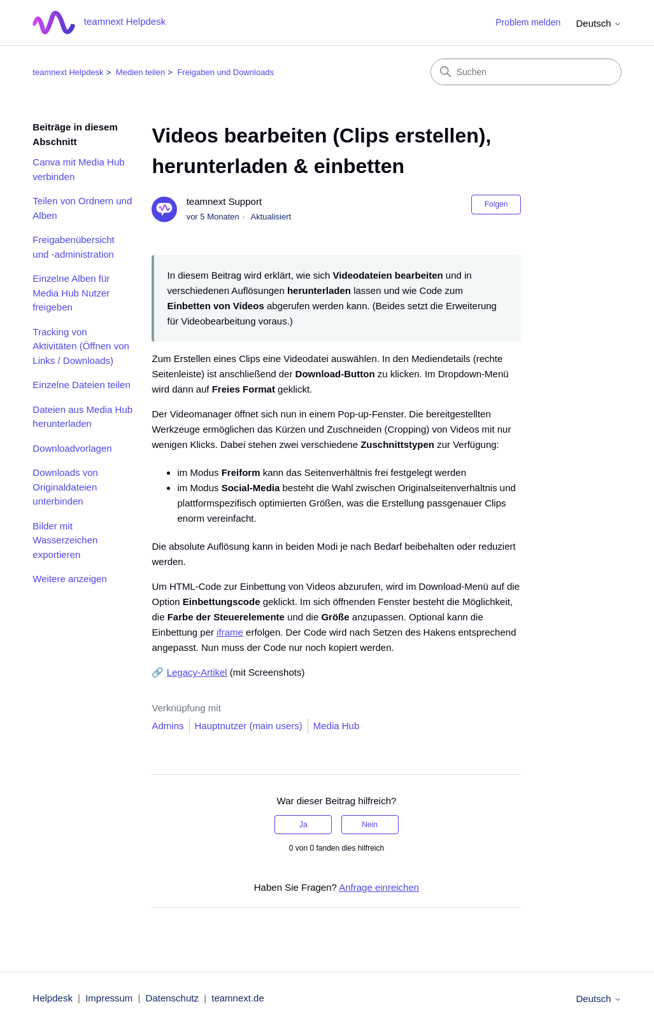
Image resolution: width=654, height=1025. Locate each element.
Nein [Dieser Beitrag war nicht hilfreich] (370, 824)
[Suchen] (526, 72)
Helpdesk (52, 998)
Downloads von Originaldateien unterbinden (65, 486)
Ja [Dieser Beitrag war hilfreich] (303, 824)
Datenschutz (172, 998)
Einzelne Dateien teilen (81, 384)
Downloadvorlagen (71, 448)
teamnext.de (237, 998)
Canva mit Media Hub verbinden (78, 169)
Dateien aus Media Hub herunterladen (82, 416)
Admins (167, 725)
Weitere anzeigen (69, 578)
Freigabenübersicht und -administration (73, 247)
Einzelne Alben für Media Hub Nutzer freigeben (71, 292)
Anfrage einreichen (379, 887)
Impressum (108, 998)
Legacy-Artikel (197, 672)
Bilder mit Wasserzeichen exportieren (64, 540)
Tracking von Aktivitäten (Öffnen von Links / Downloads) (80, 346)
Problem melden (527, 22)
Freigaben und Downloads (225, 72)
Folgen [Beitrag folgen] (496, 204)
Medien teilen (140, 72)
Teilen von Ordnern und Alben (82, 208)
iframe (230, 632)
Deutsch (598, 23)
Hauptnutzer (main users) (248, 725)
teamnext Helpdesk (67, 72)
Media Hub (336, 725)
